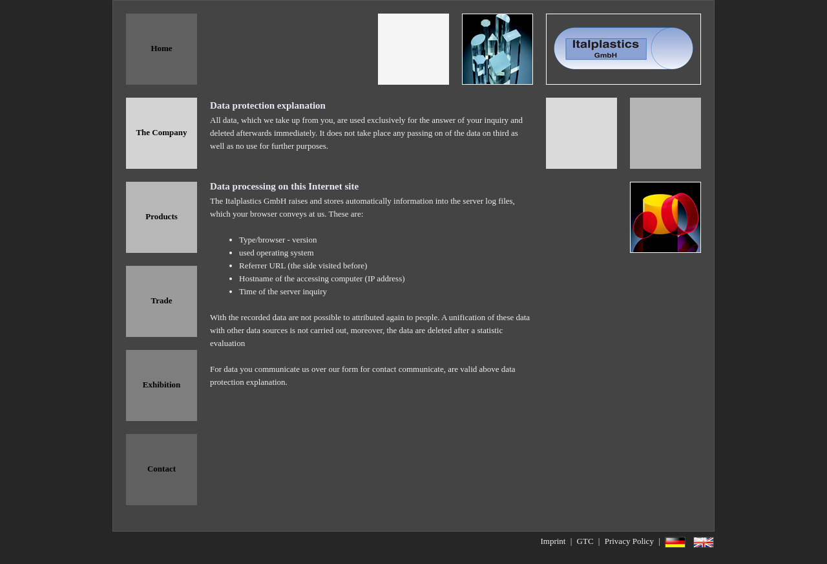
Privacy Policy (629, 541)
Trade (162, 300)
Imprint (552, 541)
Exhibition (162, 384)
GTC (585, 541)
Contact (161, 468)
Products (161, 216)
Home (161, 48)
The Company (161, 132)
